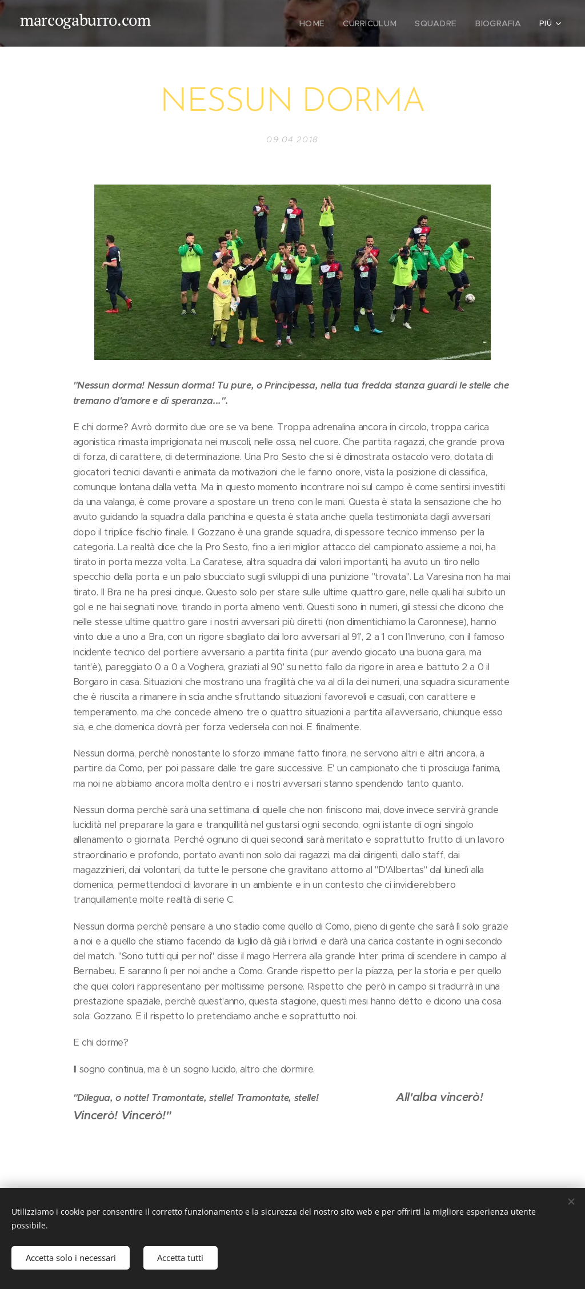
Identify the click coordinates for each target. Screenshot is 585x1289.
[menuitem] (325, 23)
